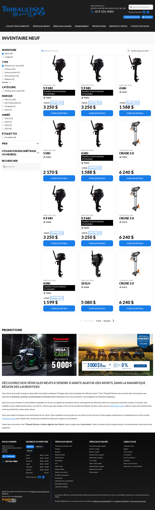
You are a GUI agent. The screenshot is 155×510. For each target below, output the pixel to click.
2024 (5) (8, 122)
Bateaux (57, 452)
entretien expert (117, 406)
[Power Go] (26, 500)
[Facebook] (144, 12)
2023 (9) (8, 125)
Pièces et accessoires (131, 463)
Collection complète (17, 26)
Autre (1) (8, 109)
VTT (56, 463)
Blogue (126, 449)
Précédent (86, 320)
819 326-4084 (102, 11)
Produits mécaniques (62, 475)
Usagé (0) (9, 57)
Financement (82, 26)
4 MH (122, 88)
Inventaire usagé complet (97, 446)
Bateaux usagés (94, 452)
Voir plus (6, 82)
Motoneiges (59, 460)
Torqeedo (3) (10, 106)
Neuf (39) (9, 53)
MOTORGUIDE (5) (13, 103)
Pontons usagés (94, 449)
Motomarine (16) (12, 76)
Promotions (99, 26)
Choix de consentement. (138, 501)
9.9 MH (48, 88)
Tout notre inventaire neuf (63, 446)
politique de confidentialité (101, 501)
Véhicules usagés (62, 26)
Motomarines (59, 458)
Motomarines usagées (96, 455)
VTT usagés (93, 460)
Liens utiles (130, 442)
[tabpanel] (37, 464)
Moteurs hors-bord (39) (14, 91)
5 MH (46, 153)
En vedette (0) (10, 137)
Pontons (57, 449)
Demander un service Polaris (133, 466)
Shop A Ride (18, 496)
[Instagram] (147, 12)
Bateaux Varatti (60, 455)
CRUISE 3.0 (126, 153)
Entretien (127, 460)
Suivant (109, 320)
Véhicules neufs (41, 26)
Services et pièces (118, 26)
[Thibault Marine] (23, 12)
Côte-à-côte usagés (95, 463)
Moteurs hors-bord (61, 472)
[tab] (30, 446)
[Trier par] (140, 50)
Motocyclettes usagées (96, 466)
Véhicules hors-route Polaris (64, 481)
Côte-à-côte (59, 466)
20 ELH (85, 283)
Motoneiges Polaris (61, 484)
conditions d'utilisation (121, 501)
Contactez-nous (140, 26)
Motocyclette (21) (12, 72)
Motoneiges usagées (96, 458)
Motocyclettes (59, 469)
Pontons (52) (10, 69)
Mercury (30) (10, 99)
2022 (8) (8, 128)
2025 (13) (9, 118)
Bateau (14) (9, 79)
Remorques (59, 478)
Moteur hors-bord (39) (14, 65)
